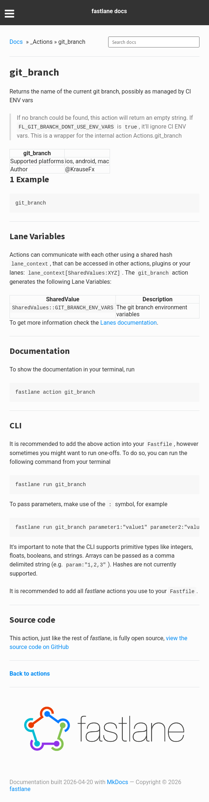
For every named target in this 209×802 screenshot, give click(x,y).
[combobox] (154, 42)
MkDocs (117, 782)
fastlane (20, 789)
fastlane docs (109, 11)
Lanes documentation (128, 322)
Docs (16, 41)
